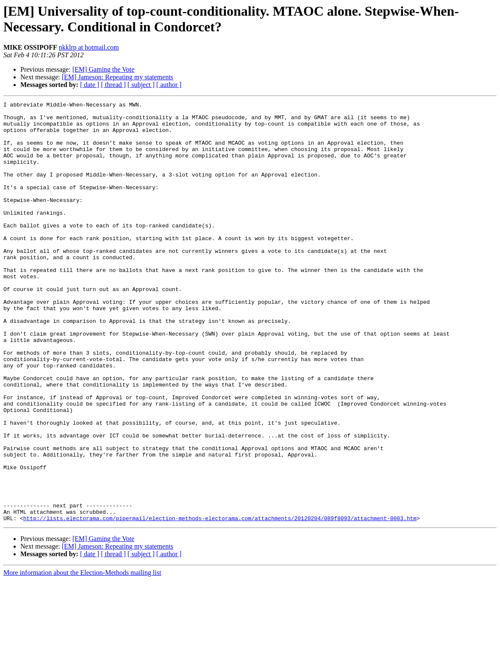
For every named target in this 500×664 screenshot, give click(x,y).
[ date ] (89, 84)
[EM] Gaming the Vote (103, 69)
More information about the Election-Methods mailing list (82, 656)
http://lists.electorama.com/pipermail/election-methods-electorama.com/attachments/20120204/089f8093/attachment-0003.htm (220, 602)
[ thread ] (113, 84)
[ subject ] (141, 84)
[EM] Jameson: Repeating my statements (117, 77)
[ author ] (169, 84)
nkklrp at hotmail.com (89, 47)
